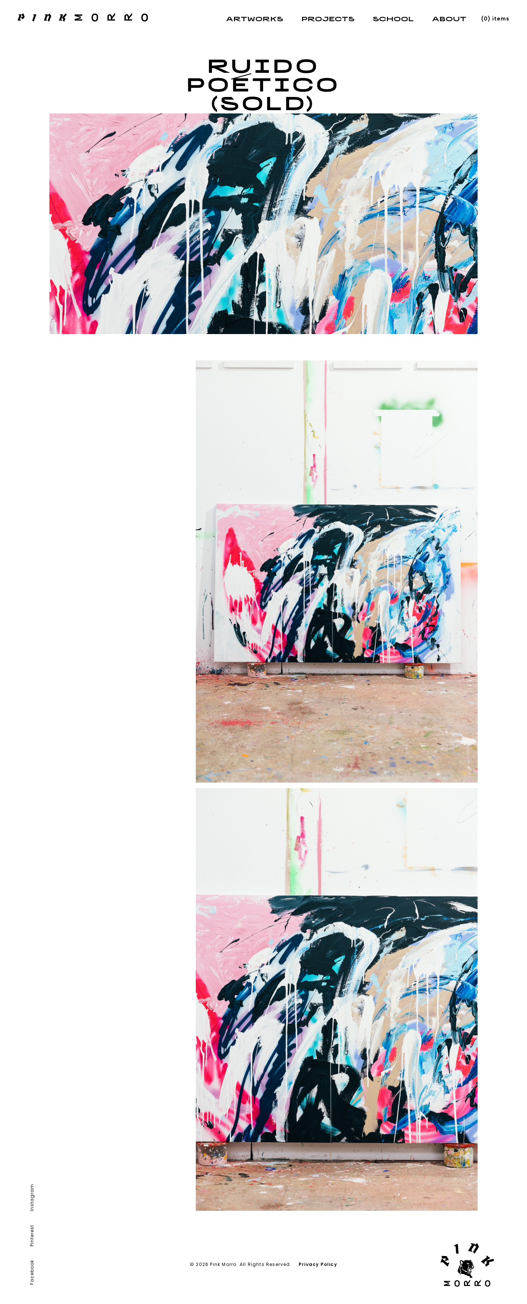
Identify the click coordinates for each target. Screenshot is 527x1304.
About (449, 19)
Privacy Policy (318, 1264)
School (393, 19)
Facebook (32, 1272)
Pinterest (32, 1236)
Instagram (32, 1197)
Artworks (254, 19)
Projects (328, 19)
